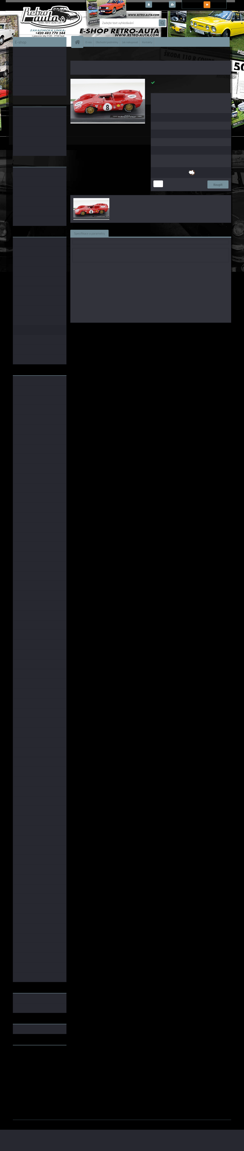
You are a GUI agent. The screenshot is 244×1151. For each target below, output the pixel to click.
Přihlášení (160, 4)
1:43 (130, 328)
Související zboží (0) (125, 233)
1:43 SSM (160, 328)
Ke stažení (180, 233)
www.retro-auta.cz (25, 1054)
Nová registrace (187, 4)
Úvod (75, 56)
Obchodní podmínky (107, 42)
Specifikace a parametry (89, 233)
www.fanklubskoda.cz (27, 1057)
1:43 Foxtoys (143, 328)
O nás (88, 42)
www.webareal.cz (53, 1122)
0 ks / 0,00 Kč (220, 3)
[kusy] (158, 183)
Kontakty (147, 42)
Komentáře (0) (156, 233)
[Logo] (39, 22)
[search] (162, 23)
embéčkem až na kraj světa (30, 1063)
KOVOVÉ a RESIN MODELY (94, 56)
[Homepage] (79, 42)
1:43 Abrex (176, 328)
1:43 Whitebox (194, 328)
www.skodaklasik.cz (26, 1060)
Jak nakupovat (130, 42)
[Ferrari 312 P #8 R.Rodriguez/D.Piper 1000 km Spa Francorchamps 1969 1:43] (107, 80)
